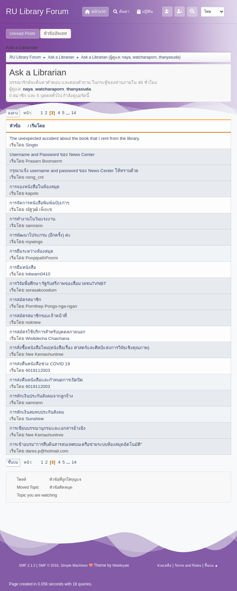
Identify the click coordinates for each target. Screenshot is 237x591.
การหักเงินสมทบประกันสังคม (37, 412)
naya (126, 57)
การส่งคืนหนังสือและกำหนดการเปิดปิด (46, 379)
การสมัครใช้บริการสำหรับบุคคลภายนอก (47, 331)
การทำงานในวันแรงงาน (32, 219)
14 (73, 112)
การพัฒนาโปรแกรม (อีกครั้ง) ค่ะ (40, 235)
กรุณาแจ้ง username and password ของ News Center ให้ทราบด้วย (74, 170)
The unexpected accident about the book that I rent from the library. (75, 138)
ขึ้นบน (13, 462)
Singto (32, 144)
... (68, 112)
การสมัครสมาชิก (25, 299)
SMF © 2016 (49, 565)
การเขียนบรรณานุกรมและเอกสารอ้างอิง (48, 428)
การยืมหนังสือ (23, 267)
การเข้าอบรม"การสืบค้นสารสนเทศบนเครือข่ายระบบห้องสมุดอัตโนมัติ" (76, 444)
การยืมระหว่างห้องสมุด (31, 251)
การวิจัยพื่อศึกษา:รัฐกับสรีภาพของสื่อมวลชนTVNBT (58, 283)
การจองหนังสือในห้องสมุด (35, 186)
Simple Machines (74, 565)
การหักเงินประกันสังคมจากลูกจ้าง (41, 396)
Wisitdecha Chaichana (47, 338)
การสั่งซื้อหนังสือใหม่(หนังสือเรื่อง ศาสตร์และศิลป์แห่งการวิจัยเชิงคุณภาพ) (79, 347)
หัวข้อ (18, 125)
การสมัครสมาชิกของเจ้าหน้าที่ (38, 315)
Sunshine (35, 418)
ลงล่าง (13, 113)
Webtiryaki (121, 565)
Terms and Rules (187, 565)
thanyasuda (169, 57)
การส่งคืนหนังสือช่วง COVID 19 (40, 363)
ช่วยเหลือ (164, 565)
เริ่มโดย (37, 125)
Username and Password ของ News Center (52, 154)
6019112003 (38, 370)
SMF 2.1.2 (27, 565)
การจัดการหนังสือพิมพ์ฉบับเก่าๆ (39, 202)
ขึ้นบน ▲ (211, 565)
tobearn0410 (38, 273)
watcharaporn (145, 57)
